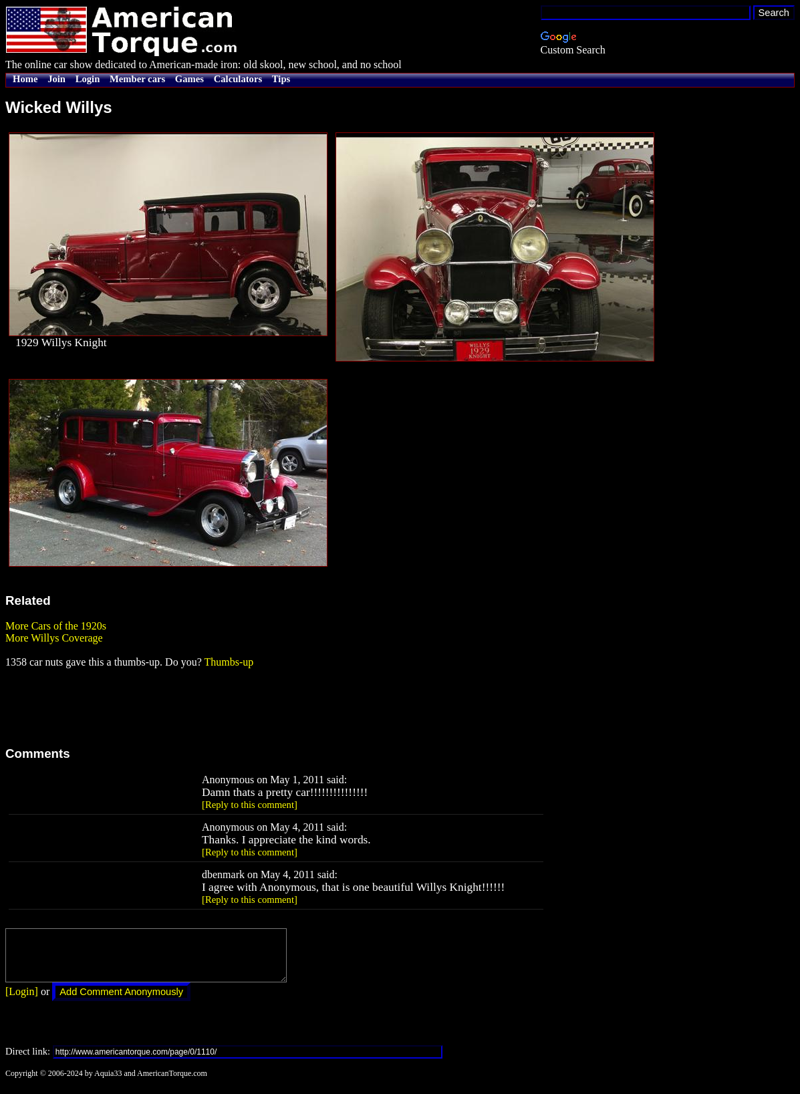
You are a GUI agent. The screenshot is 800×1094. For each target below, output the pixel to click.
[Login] (21, 1001)
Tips (281, 79)
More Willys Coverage (54, 638)
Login (88, 79)
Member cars (137, 79)
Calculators (238, 79)
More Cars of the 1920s (55, 626)
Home (25, 79)
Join (56, 79)
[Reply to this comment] (249, 804)
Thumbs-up (228, 662)
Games (189, 79)
